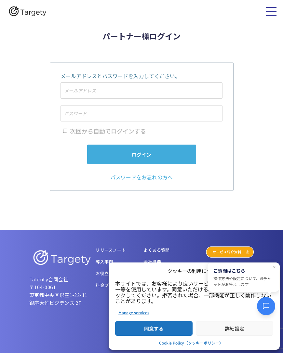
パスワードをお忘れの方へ (141, 177)
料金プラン (106, 285)
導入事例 (104, 262)
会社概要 (152, 262)
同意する (154, 328)
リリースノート (111, 250)
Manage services (133, 312)
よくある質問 (156, 250)
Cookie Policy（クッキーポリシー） (191, 343)
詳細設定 (234, 328)
